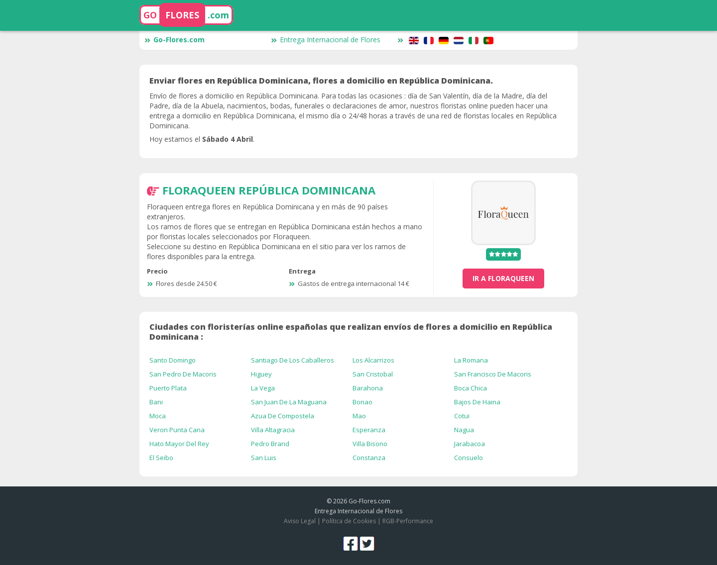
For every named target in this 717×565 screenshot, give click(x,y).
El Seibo (161, 457)
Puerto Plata (168, 387)
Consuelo (468, 457)
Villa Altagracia (273, 429)
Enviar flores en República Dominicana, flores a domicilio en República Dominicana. (321, 80)
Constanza (369, 457)
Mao (359, 415)
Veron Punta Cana (177, 429)
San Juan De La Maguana (289, 401)
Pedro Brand (270, 443)
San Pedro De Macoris (183, 374)
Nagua (464, 429)
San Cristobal (373, 374)
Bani (156, 401)
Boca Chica (470, 387)
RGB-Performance (407, 521)
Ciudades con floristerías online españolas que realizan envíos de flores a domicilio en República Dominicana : (350, 331)
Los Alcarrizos (373, 360)
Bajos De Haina (477, 401)
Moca (157, 415)
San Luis (263, 457)
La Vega (263, 387)
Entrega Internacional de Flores (325, 39)
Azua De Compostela (282, 415)
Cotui (462, 415)
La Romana (471, 360)
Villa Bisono (370, 443)
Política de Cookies (349, 521)
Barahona (368, 387)
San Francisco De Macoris (492, 374)
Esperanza (369, 429)
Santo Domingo (172, 360)
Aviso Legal (300, 521)
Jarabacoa (469, 443)
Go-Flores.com (174, 39)
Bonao (362, 401)
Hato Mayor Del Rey (179, 443)
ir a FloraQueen (503, 278)
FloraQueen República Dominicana (268, 190)
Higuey (261, 374)
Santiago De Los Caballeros (292, 360)
